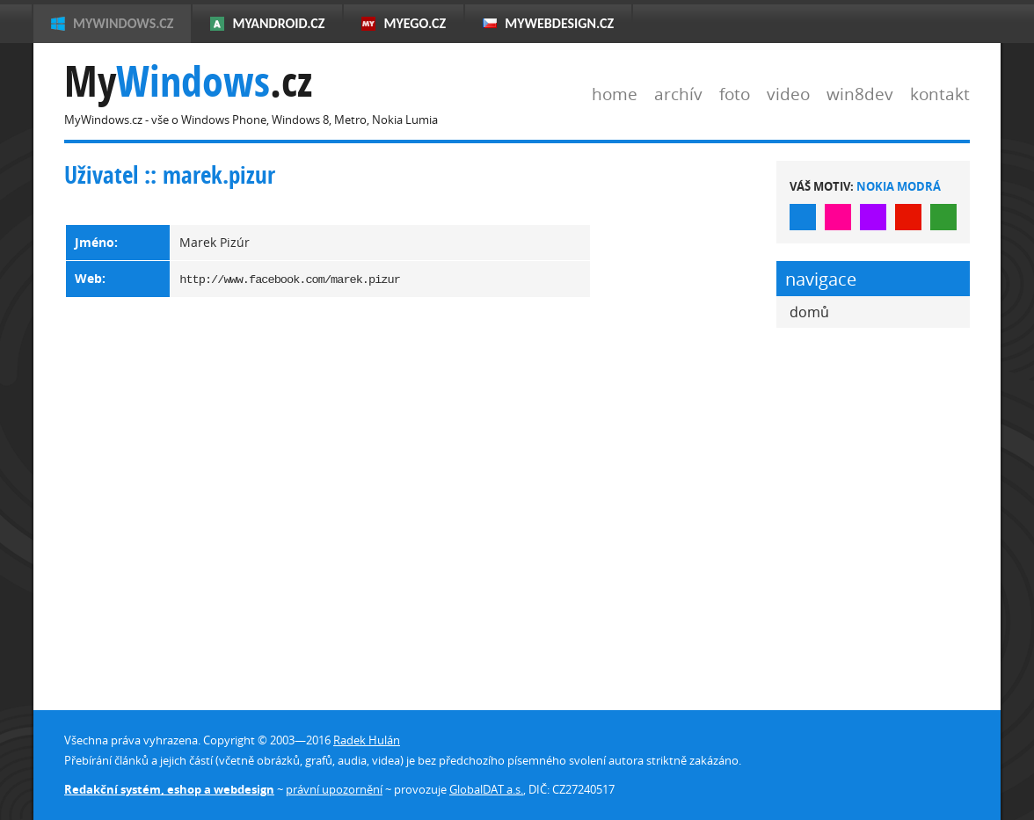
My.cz (188, 81)
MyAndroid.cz (278, 23)
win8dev (859, 94)
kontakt (940, 94)
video (788, 94)
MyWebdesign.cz (559, 23)
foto (734, 94)
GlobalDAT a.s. (486, 789)
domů (809, 312)
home (614, 94)
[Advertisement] (684, 424)
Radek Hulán (366, 740)
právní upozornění (334, 789)
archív (678, 94)
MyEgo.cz (414, 23)
